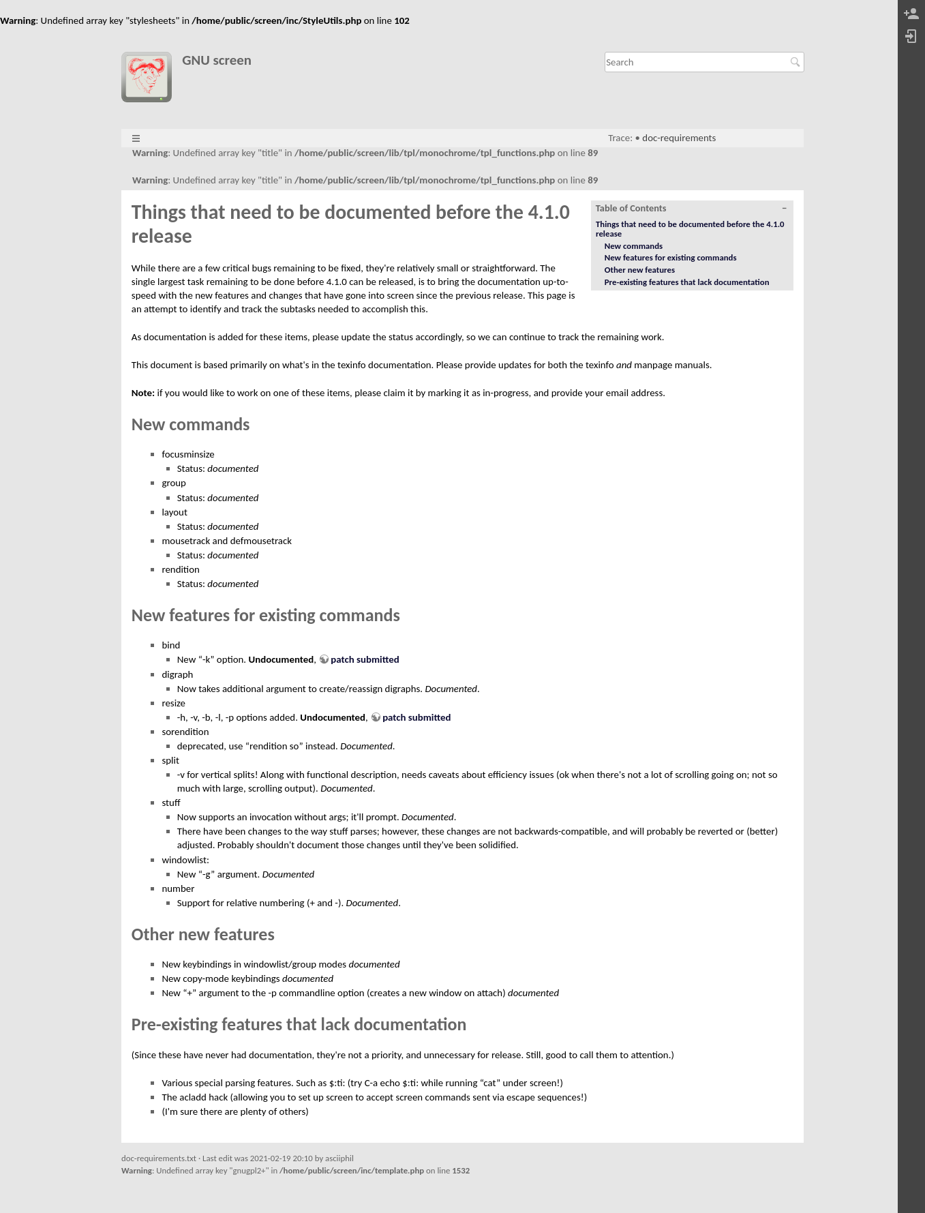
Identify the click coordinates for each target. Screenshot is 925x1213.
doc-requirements (679, 138)
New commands (634, 246)
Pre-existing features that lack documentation (687, 282)
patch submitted (365, 659)
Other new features (640, 270)
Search (797, 62)
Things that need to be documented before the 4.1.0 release (690, 229)
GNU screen (217, 60)
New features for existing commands (671, 257)
